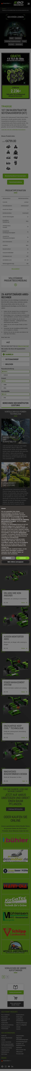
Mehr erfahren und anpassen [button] (15, 562)
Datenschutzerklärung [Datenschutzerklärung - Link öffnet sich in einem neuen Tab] (7, 514)
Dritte (9, 526)
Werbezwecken (22, 532)
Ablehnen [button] (8, 558)
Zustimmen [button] (23, 558)
